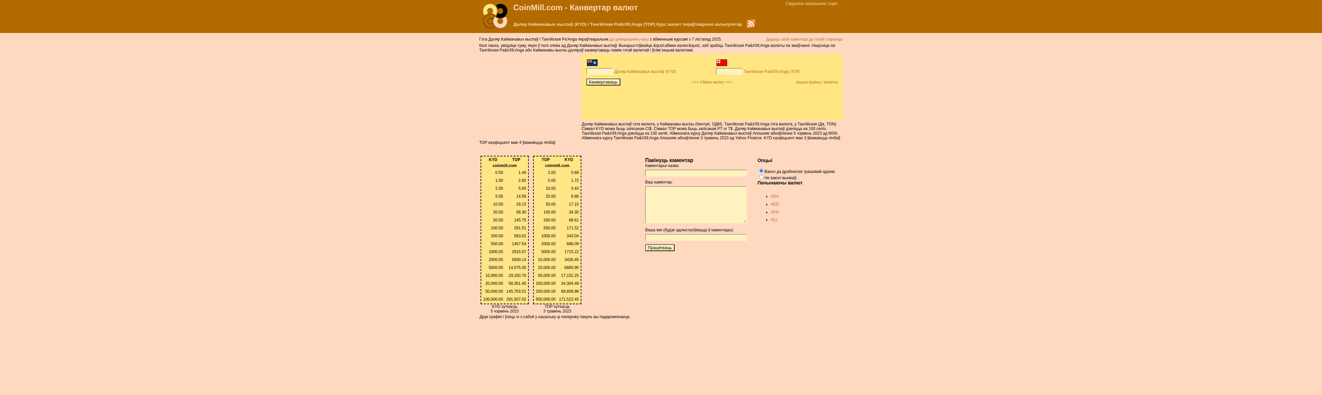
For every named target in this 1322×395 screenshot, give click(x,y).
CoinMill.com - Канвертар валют (575, 7)
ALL (774, 219)
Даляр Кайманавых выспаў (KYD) (645, 71)
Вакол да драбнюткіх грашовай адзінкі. (800, 171)
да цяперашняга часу (629, 39)
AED (775, 204)
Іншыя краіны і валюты (817, 82)
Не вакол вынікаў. (780, 178)
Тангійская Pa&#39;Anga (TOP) (772, 71)
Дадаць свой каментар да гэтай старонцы (804, 39)
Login (832, 3)
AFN (775, 212)
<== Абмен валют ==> (712, 82)
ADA (775, 196)
